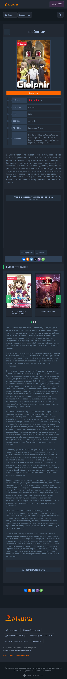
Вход (10, 15)
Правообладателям (31, 630)
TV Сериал (21, 44)
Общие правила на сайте (41, 635)
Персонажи (37, 641)
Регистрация (24, 15)
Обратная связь (12, 630)
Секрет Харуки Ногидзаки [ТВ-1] (19, 312)
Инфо (41, 252)
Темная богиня (47, 311)
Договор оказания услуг (15, 635)
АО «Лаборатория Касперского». (17, 650)
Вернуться (27, 252)
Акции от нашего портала (16, 641)
